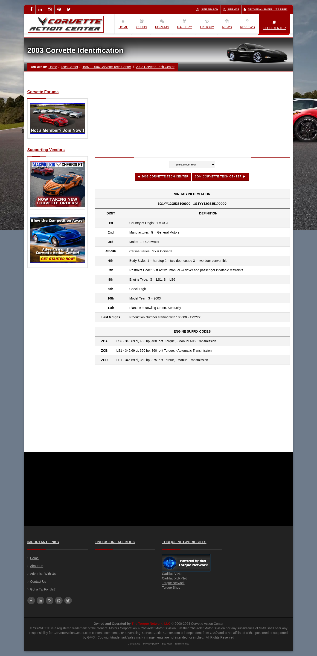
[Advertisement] (57, 346)
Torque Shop (171, 587)
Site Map (231, 9)
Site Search (207, 9)
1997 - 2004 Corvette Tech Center (106, 67)
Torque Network (173, 583)
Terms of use (182, 643)
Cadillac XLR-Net (174, 578)
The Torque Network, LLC (150, 623)
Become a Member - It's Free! (266, 9)
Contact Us (38, 581)
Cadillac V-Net (172, 574)
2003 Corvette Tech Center (155, 67)
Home (53, 67)
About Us (37, 566)
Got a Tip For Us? (42, 589)
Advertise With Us (43, 574)
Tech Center (69, 67)
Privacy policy (151, 643)
